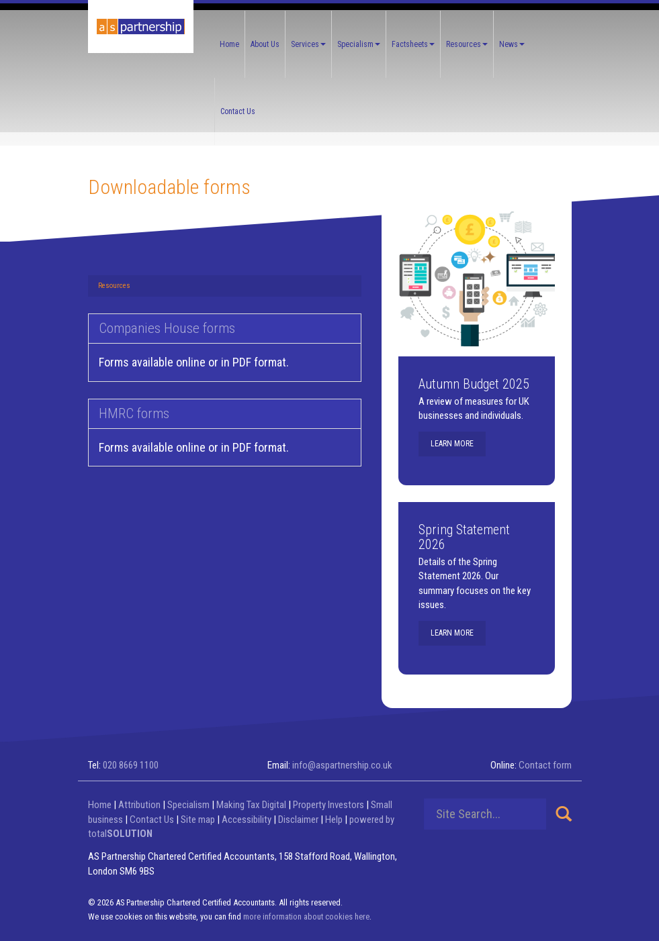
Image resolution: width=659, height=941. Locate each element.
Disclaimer (298, 819)
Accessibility (246, 819)
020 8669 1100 (131, 765)
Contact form (545, 765)
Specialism (358, 44)
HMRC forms (134, 413)
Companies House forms (167, 328)
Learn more (452, 443)
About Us (265, 44)
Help (334, 819)
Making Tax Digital (251, 805)
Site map (198, 819)
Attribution (139, 805)
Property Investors (328, 805)
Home (229, 44)
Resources (467, 44)
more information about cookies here (306, 916)
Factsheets (413, 44)
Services (308, 44)
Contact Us (237, 111)
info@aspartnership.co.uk (342, 765)
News (512, 44)
